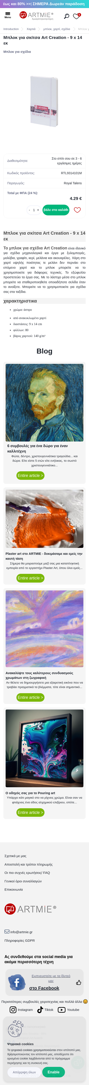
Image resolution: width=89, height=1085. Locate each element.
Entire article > (30, 475)
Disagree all (24, 1072)
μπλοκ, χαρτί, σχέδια (57, 29)
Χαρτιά (31, 29)
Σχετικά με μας (15, 856)
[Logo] (36, 15)
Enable (53, 1072)
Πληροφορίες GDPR (19, 940)
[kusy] (34, 210)
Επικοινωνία (13, 889)
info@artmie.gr (21, 932)
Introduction (11, 29)
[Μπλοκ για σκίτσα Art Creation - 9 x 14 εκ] (44, 102)
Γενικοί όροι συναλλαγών (23, 881)
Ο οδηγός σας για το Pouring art (30, 793)
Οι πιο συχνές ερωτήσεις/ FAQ (27, 873)
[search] (66, 16)
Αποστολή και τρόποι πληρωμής (28, 864)
